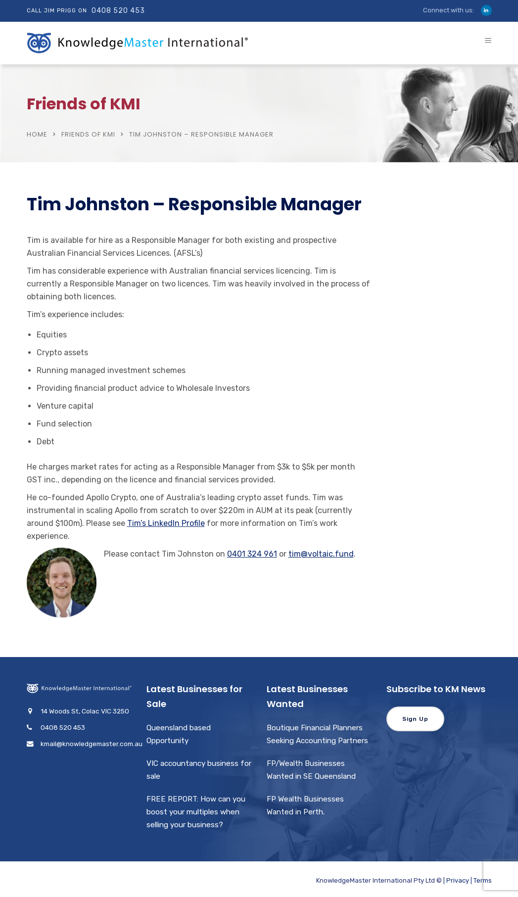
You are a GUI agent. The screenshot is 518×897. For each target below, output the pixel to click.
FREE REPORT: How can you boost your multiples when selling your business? (195, 812)
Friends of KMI (88, 134)
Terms (482, 880)
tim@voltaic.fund (321, 554)
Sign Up (415, 718)
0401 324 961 (252, 554)
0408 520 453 (118, 10)
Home (37, 134)
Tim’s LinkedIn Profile (166, 523)
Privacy (457, 880)
